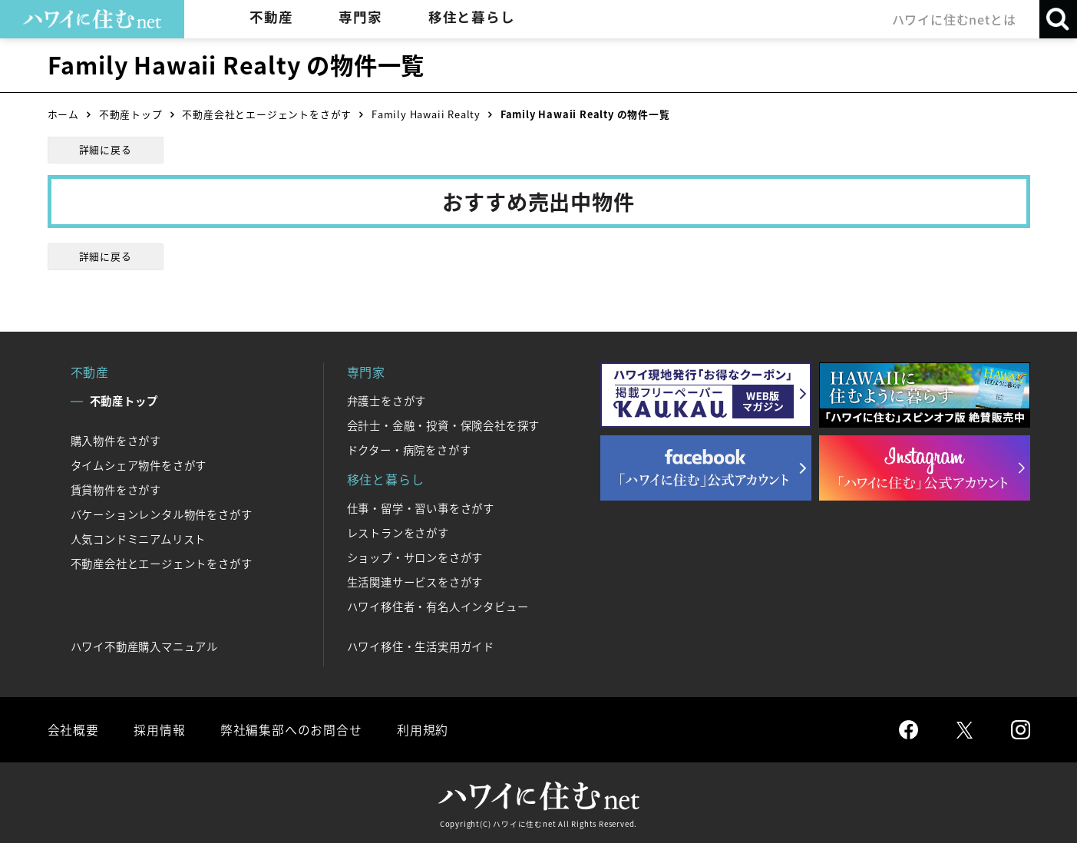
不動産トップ (131, 114)
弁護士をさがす (387, 400)
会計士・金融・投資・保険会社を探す (443, 425)
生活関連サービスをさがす (415, 582)
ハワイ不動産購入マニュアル (144, 646)
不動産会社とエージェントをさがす (267, 114)
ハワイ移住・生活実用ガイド (420, 646)
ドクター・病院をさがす (409, 449)
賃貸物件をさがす (116, 489)
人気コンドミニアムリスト (138, 539)
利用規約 (422, 729)
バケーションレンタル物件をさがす (162, 514)
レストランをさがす (398, 532)
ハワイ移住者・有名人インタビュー (438, 606)
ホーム (63, 114)
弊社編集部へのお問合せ (291, 729)
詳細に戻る (105, 149)
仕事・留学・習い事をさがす (420, 508)
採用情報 (159, 729)
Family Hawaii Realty (426, 114)
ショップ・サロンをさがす (415, 557)
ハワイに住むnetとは (953, 19)
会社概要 (73, 729)
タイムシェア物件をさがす (139, 465)
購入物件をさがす (116, 440)
